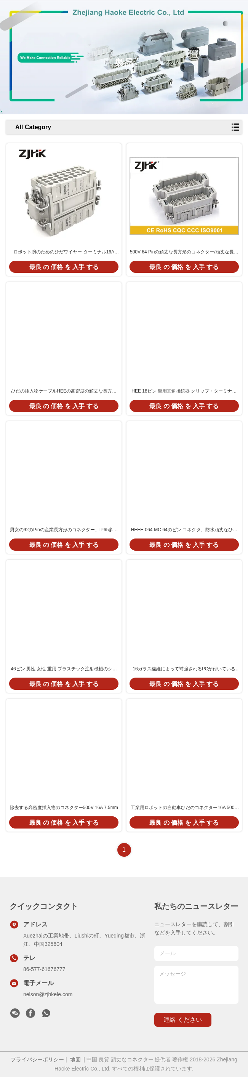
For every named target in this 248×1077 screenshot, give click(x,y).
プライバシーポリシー (37, 1059)
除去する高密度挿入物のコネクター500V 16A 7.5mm (64, 807)
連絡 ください (182, 1019)
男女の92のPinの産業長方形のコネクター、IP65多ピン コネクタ (64, 530)
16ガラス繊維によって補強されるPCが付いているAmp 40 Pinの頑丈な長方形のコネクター (184, 669)
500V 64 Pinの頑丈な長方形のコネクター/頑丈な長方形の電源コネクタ (184, 252)
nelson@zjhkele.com (47, 994)
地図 (75, 1059)
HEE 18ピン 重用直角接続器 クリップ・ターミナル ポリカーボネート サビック (184, 391)
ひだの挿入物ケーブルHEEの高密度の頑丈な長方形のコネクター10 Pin (64, 391)
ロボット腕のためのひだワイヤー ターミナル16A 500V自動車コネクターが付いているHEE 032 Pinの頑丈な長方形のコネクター (64, 252)
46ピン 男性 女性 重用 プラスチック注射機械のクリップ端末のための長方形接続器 (64, 669)
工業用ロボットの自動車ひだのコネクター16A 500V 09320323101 (184, 808)
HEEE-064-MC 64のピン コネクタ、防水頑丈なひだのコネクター (184, 530)
